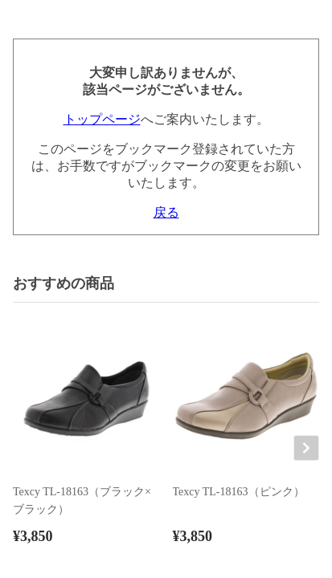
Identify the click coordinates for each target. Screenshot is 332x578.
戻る (166, 212)
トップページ (102, 119)
